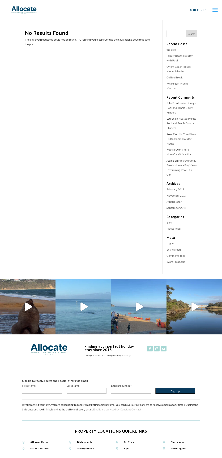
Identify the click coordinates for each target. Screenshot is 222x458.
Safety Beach (85, 448)
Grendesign (126, 355)
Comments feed (175, 255)
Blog (169, 222)
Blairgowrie (84, 442)
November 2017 (176, 195)
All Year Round (40, 442)
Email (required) (121, 385)
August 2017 (174, 201)
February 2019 (175, 189)
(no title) (171, 49)
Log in (170, 243)
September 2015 (176, 207)
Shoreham (177, 442)
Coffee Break (174, 77)
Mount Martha (39, 448)
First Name (29, 385)
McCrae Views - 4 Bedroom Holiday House (181, 138)
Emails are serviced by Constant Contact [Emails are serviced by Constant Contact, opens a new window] (117, 409)
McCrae (129, 442)
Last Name (73, 385)
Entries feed (173, 249)
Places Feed (173, 228)
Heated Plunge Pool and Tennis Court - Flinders (181, 107)
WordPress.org (175, 261)
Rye (126, 448)
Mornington (178, 448)
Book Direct (197, 10)
